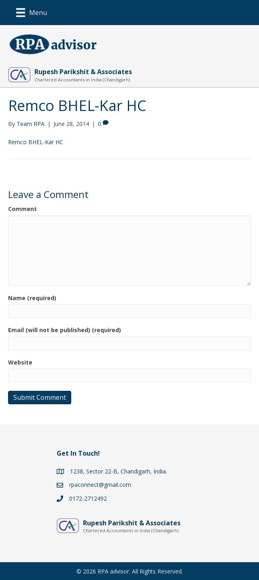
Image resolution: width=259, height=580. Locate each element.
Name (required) (32, 298)
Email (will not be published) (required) (64, 330)
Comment (22, 209)
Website (20, 362)
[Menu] (31, 12)
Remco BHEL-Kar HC (35, 142)
